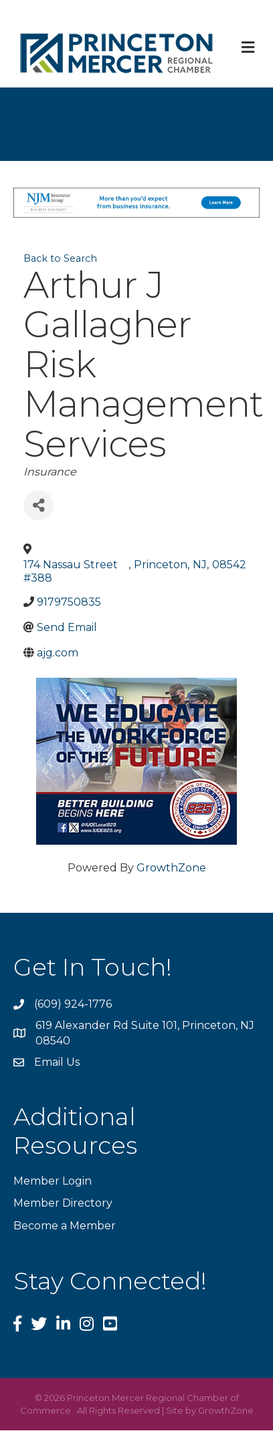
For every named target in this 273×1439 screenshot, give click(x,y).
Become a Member (64, 1225)
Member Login (52, 1181)
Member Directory (62, 1203)
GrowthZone (171, 867)
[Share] (38, 505)
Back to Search (60, 258)
